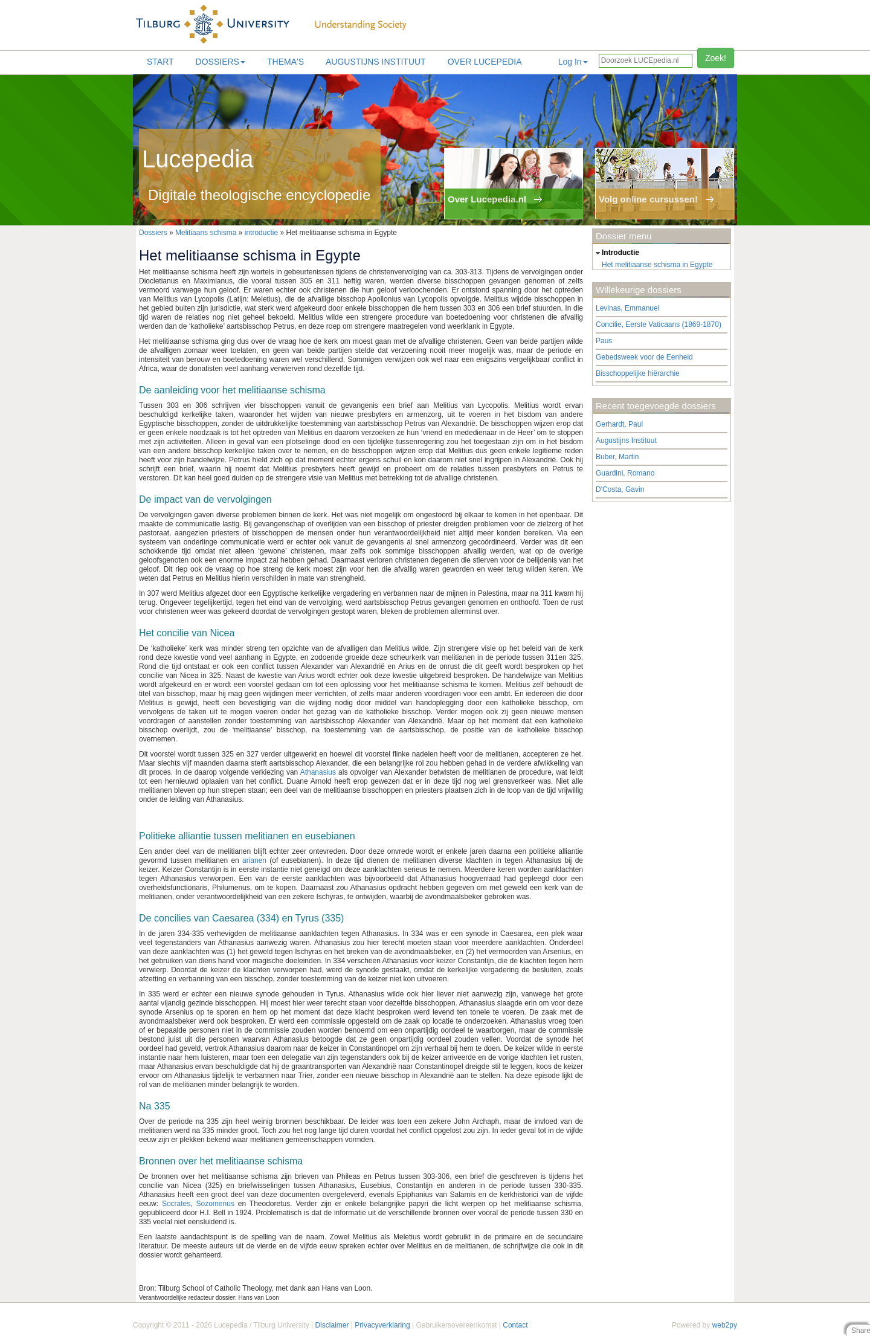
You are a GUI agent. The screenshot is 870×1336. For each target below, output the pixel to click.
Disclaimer (332, 1325)
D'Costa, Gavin (620, 489)
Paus (604, 341)
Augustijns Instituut (376, 61)
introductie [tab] (616, 253)
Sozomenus (215, 1203)
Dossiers (220, 61)
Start (160, 61)
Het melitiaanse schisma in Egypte (657, 264)
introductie (261, 232)
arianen (254, 860)
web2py (724, 1325)
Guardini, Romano (625, 473)
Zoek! (715, 58)
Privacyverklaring (382, 1325)
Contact (515, 1325)
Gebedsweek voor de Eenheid (644, 357)
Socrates (176, 1203)
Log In (573, 61)
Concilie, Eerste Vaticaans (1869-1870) (658, 324)
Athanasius (318, 772)
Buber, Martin (617, 457)
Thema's (285, 61)
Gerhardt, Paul (619, 424)
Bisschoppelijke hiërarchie (638, 373)
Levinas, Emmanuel (627, 308)
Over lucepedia (485, 61)
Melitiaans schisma (205, 232)
